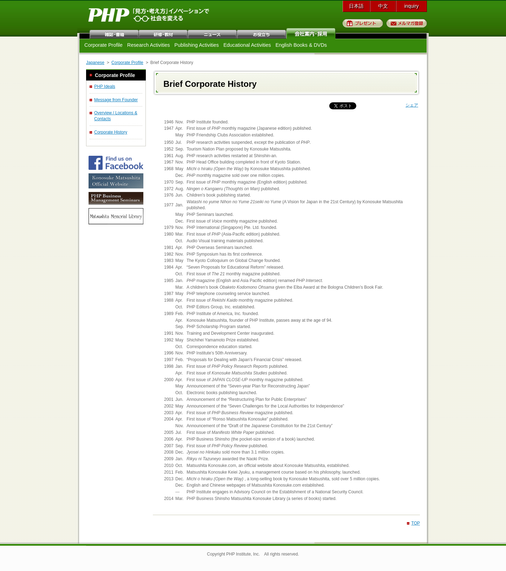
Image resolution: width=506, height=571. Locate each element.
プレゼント (363, 23)
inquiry (411, 6)
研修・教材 (163, 33)
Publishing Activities (196, 45)
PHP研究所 (149, 17)
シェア (412, 105)
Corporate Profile (103, 45)
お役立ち (261, 33)
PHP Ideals (104, 86)
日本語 (356, 6)
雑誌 (114, 33)
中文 (383, 6)
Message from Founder (116, 99)
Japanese (95, 62)
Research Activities (148, 45)
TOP (415, 523)
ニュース (212, 33)
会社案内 (311, 33)
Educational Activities (247, 45)
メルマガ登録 (407, 23)
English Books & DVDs (301, 45)
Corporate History (110, 132)
